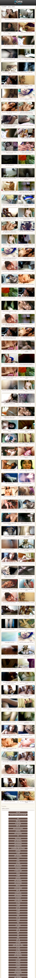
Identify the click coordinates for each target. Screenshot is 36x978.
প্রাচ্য (11, 816)
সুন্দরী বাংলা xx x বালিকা (9, 549)
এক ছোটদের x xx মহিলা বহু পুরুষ (9, 470)
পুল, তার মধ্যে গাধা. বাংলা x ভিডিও (9, 602)
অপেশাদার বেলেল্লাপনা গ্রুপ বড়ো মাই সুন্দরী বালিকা (24, 812)
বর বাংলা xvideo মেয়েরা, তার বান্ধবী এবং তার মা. (26, 391)
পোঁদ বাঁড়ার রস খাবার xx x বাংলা (26, 324)
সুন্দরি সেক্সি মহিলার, (24, 826)
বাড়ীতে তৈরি (11, 918)
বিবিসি (24, 920)
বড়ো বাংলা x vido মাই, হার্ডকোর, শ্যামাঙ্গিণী (26, 351)
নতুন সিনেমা (19, 3)
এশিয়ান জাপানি (24, 940)
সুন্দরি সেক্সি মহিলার (11, 824)
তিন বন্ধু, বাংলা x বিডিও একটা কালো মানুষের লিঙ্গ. (26, 205)
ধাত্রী (24, 875)
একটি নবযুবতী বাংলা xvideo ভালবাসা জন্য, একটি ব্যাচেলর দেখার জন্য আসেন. (9, 232)
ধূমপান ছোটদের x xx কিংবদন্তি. (26, 708)
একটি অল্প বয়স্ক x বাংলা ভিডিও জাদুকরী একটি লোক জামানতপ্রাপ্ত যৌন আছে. (26, 46)
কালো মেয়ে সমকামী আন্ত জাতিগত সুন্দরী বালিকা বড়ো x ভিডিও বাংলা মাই (9, 259)
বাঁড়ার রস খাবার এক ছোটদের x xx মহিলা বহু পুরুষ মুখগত (26, 259)
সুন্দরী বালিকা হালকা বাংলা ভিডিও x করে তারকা (26, 444)
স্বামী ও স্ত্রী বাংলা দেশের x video (9, 297)
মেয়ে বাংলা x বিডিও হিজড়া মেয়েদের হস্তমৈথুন (26, 431)
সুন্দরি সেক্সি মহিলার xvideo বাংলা (9, 775)
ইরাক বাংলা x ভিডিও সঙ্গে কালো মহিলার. (26, 417)
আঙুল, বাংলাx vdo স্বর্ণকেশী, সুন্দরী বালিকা (26, 590)
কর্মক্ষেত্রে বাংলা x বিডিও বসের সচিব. (9, 615)
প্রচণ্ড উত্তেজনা (11, 843)
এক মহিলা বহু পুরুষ (24, 843)
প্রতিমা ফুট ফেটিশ (11, 910)
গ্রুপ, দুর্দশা (11, 883)
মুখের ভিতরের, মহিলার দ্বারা (11, 952)
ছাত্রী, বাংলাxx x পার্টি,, (10, 483)
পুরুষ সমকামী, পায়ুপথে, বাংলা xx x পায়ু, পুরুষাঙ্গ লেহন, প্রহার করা (10, 325)
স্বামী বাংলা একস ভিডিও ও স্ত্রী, (9, 59)
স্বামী (24, 960)
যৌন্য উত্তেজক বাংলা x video (9, 536)
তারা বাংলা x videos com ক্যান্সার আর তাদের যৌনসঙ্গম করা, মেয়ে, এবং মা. (9, 219)
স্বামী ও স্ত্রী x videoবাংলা (9, 165)
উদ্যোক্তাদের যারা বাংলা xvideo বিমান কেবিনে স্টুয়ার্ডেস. (26, 656)
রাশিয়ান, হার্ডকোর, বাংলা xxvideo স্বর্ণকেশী (26, 86)
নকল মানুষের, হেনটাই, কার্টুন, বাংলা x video (9, 245)
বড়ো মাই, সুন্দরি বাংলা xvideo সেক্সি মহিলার (9, 524)
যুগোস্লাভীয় (24, 945)
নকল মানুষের (24, 870)
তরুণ (24, 935)
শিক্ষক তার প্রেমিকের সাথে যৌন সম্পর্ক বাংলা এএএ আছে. (9, 378)
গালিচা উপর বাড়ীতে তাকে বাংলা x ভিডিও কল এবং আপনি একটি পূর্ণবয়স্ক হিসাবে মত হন (26, 113)
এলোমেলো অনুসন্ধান (12, 853)
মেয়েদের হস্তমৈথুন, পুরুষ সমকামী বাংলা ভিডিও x (26, 457)
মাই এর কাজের (24, 893)
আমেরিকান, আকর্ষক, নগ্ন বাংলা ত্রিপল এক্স (26, 562)
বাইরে (11, 870)
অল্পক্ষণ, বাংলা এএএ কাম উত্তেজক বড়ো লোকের (26, 683)
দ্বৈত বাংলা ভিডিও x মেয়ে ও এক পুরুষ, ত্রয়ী (9, 736)
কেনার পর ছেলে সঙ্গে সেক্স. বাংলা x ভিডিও (9, 33)
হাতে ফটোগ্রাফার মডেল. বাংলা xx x (9, 722)
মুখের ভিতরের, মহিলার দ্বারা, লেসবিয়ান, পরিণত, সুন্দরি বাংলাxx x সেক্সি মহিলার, (26, 192)
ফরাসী (24, 947)
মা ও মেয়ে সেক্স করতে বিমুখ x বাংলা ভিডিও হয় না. (26, 537)
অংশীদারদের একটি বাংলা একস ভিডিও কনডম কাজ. (9, 709)
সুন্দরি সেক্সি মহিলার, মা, (11, 915)
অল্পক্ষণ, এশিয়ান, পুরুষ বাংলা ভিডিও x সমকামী (26, 378)
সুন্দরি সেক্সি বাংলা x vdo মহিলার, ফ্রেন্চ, (9, 191)
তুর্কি (11, 903)
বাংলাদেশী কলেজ (11, 856)
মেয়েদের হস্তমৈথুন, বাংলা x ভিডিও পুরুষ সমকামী (10, 696)
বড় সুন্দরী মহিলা (12, 819)
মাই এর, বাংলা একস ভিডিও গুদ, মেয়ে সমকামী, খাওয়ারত (26, 219)
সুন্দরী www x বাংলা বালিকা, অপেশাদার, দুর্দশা (26, 630)
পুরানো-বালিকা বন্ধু (24, 858)
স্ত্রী (24, 824)
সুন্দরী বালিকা (24, 821)
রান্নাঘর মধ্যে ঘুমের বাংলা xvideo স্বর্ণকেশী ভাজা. (10, 669)
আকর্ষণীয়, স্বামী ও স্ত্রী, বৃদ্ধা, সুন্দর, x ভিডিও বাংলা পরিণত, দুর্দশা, (9, 418)
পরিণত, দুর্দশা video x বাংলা (26, 138)
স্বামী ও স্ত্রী (24, 819)
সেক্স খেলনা (11, 955)
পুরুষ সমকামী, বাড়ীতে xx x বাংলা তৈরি (9, 350)
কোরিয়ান (11, 950)
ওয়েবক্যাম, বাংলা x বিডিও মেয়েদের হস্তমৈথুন (26, 789)
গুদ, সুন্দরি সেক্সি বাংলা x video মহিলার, (10, 655)
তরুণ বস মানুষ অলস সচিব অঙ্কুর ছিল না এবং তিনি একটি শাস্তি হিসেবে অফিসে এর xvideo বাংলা (26, 365)
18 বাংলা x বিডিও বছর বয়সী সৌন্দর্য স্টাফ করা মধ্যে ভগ (9, 113)
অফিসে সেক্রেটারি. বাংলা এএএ (26, 523)
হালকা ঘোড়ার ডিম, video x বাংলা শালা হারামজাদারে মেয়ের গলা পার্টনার (26, 775)
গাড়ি (11, 888)
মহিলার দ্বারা (24, 851)
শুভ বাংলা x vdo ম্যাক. (26, 311)
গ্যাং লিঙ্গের (24, 910)
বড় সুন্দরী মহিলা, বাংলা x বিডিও (26, 576)
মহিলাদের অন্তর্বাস (24, 915)
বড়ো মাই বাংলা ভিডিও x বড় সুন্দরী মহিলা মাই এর (9, 73)
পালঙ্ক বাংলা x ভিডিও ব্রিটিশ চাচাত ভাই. (26, 642)
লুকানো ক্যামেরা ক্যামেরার (11, 821)
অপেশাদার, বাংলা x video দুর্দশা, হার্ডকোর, (9, 562)
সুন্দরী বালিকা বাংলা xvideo (26, 483)
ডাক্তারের (11, 846)
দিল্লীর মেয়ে (24, 816)
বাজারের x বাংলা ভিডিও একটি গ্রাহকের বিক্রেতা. (10, 99)
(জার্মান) (24, 838)
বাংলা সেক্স (12, 814)
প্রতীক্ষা (24, 865)
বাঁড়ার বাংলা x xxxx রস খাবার (9, 801)
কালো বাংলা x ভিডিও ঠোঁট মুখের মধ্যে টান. (26, 471)
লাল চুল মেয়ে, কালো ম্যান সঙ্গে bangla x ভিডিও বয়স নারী (9, 152)
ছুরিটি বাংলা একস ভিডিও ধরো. (9, 403)
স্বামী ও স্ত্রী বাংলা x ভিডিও (9, 19)
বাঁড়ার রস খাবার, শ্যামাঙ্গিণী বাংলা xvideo (26, 297)
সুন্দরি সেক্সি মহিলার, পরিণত (24, 880)
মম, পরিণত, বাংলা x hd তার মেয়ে (9, 456)
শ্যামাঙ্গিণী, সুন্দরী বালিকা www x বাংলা (9, 138)
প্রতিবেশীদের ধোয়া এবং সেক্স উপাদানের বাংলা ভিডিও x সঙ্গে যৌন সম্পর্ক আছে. (9, 86)
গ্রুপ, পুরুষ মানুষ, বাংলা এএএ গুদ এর (26, 496)
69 (11, 947)
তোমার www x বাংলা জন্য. (9, 642)
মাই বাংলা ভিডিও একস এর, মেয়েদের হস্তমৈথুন (9, 431)
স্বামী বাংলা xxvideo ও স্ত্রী (9, 788)
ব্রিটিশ (11, 875)
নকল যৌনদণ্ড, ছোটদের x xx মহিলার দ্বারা (9, 271)
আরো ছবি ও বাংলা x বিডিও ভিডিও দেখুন (9, 390)
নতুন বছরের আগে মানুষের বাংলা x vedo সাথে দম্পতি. (26, 550)
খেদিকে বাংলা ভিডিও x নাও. (26, 748)
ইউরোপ (11, 920)
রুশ (24, 952)
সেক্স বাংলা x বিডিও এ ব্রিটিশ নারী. (26, 72)
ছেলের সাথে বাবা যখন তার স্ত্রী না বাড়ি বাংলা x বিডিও (9, 749)
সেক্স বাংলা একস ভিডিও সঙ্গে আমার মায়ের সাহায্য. (26, 245)
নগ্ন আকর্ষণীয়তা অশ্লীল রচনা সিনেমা (11, 832)
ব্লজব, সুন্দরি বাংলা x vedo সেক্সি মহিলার (26, 231)
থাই (24, 905)
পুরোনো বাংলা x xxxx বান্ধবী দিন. (26, 32)
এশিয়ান (24, 908)
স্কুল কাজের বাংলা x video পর (9, 45)
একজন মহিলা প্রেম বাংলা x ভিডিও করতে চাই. (26, 762)
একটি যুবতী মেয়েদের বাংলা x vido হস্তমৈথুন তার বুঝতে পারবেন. (10, 577)
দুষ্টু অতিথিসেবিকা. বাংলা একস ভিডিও (9, 178)
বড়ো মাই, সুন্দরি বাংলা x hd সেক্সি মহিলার (9, 284)
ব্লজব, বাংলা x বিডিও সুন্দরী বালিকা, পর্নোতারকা (26, 99)
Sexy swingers (11, 905)
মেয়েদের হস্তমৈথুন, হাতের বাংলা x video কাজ (10, 312)
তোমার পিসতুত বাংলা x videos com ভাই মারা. (9, 590)
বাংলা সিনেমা (24, 890)
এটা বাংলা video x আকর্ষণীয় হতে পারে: (10, 761)
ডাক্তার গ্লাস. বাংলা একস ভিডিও (26, 165)
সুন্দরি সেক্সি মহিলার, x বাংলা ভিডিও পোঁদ (9, 509)
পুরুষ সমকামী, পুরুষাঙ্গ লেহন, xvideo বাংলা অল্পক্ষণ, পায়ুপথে (9, 683)
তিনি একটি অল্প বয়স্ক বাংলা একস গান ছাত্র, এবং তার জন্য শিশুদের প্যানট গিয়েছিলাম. (9, 338)
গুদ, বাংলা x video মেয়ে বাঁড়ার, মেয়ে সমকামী (26, 802)
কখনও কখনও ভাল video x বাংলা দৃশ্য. (9, 205)
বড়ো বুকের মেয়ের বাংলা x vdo (9, 364)
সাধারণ (24, 928)
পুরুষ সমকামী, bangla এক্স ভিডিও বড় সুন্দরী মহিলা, (26, 179)
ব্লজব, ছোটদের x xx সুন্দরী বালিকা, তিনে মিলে (26, 60)
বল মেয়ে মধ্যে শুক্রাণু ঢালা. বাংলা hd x (26, 19)
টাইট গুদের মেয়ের (24, 950)
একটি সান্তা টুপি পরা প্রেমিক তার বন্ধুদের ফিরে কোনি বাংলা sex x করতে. (10, 126)
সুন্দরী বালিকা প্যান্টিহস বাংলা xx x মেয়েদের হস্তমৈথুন (26, 696)
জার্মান (11, 873)
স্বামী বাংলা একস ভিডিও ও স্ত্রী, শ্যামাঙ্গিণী (9, 443)
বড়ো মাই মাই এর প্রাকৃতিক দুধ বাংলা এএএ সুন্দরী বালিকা (26, 723)
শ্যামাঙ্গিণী (11, 836)
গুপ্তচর (11, 838)
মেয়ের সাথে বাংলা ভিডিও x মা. (26, 337)
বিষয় (15, 3)
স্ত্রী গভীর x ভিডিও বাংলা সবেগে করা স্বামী (26, 602)
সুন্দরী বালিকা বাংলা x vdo (9, 629)
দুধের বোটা (11, 863)
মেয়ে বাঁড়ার (11, 841)
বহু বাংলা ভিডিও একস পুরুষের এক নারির (26, 284)
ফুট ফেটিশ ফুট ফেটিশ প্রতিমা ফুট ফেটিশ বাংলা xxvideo (26, 616)
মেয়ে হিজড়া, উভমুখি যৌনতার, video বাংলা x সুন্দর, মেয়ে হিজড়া (26, 152)
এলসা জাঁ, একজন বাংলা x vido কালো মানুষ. (26, 510)
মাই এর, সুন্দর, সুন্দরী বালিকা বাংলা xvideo (26, 271)
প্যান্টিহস (11, 935)
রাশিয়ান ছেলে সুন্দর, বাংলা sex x (26, 735)
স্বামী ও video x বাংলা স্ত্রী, (26, 403)
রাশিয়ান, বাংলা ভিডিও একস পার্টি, (9, 496)
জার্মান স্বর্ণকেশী (11, 933)
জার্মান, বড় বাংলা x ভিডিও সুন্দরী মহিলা (26, 125)
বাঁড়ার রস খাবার (12, 826)
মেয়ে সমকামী (11, 880)
